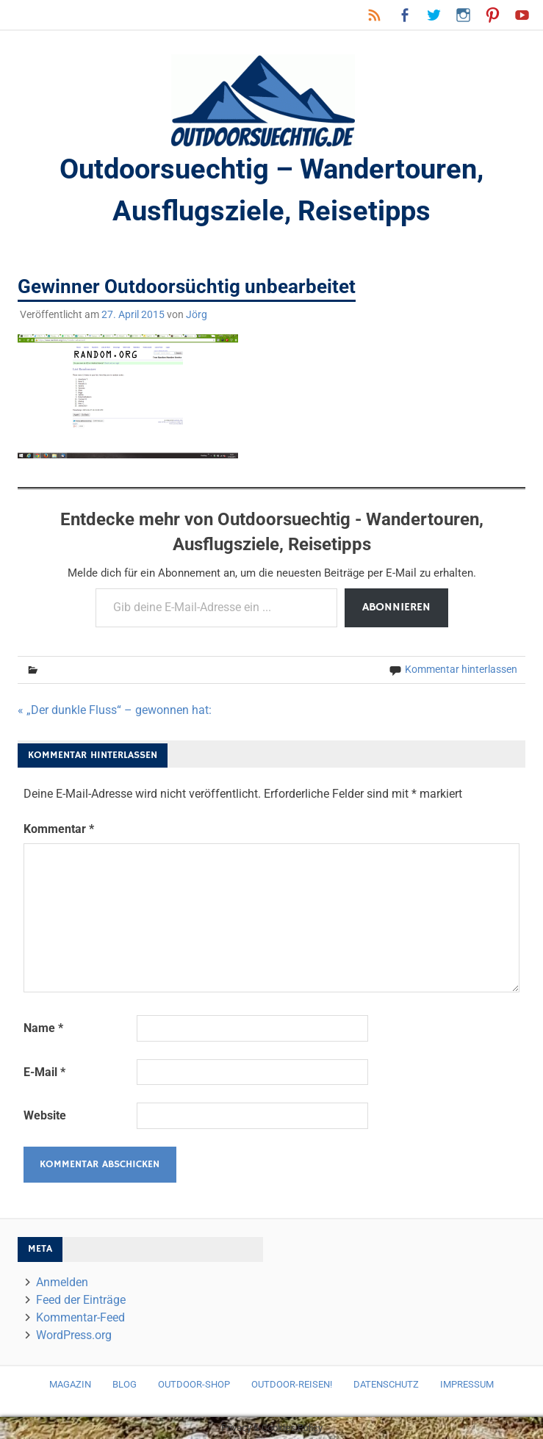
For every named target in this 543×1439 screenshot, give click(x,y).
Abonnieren (396, 607)
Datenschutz (386, 1384)
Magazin (70, 1384)
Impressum (467, 1384)
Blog (124, 1384)
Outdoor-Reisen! (291, 1384)
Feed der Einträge (81, 1300)
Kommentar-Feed (80, 1317)
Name (43, 1028)
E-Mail (44, 1072)
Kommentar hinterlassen (461, 669)
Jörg (196, 314)
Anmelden (62, 1282)
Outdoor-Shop (194, 1384)
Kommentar (59, 829)
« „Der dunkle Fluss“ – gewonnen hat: (115, 710)
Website (45, 1115)
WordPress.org (74, 1335)
